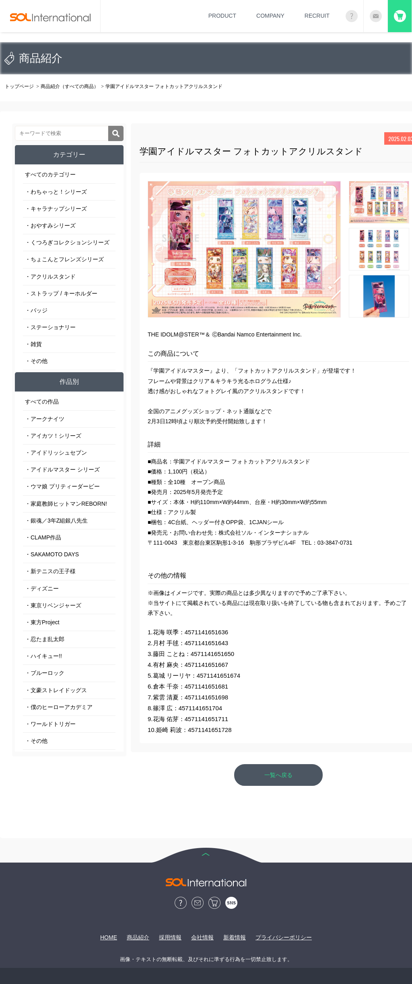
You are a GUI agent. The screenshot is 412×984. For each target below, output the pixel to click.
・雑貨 (33, 344)
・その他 (36, 361)
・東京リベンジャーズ (53, 605)
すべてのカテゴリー (50, 174)
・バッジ (36, 310)
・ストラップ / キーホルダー (61, 293)
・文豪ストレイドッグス (56, 690)
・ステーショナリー (50, 327)
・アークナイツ (44, 419)
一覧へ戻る (278, 775)
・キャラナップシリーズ (56, 208)
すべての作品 (42, 401)
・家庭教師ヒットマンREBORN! (66, 503)
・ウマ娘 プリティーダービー (62, 486)
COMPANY (270, 15)
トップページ (19, 86)
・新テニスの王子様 (50, 571)
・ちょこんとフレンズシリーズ (64, 259)
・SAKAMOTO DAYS (52, 554)
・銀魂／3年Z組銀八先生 (56, 520)
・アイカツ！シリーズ (53, 436)
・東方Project (42, 622)
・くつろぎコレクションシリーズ (67, 242)
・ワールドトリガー (50, 724)
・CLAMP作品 (43, 537)
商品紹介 (138, 937)
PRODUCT (222, 15)
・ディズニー (42, 588)
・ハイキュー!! (43, 656)
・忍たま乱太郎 (44, 639)
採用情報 (170, 937)
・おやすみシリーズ (50, 225)
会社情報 (202, 937)
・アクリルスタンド (50, 276)
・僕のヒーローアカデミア (59, 707)
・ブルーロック (44, 673)
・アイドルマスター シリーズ (62, 469)
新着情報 (234, 937)
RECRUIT (317, 15)
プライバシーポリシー (283, 937)
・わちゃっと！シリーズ (56, 192)
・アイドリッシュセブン (56, 452)
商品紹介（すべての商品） (70, 86)
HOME (108, 937)
